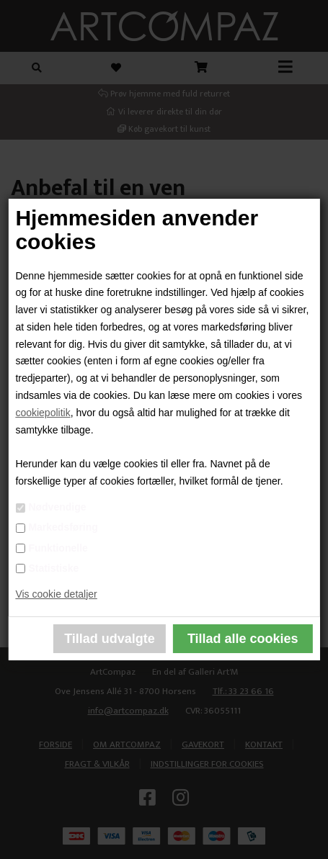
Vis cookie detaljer (56, 594)
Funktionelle (57, 548)
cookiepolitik (42, 412)
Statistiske (53, 568)
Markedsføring (62, 527)
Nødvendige (57, 507)
